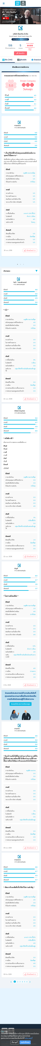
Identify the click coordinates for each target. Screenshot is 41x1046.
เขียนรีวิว (20, 53)
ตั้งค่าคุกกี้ (15, 1042)
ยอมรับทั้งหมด (25, 1042)
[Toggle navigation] (4, 3)
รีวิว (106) (7, 60)
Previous (5, 190)
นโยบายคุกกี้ (28, 1038)
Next (36, 190)
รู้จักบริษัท (21, 60)
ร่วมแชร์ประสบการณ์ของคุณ (20, 706)
